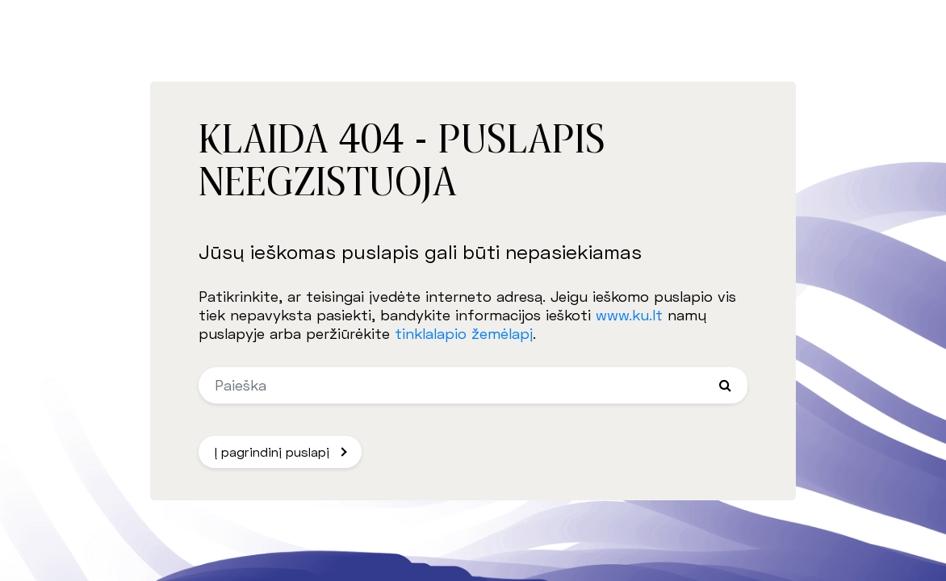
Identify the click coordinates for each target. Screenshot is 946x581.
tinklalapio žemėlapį (464, 333)
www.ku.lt (629, 315)
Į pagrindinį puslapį (272, 451)
